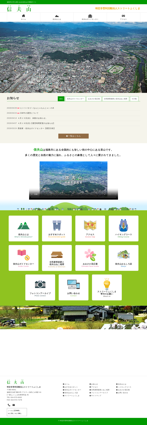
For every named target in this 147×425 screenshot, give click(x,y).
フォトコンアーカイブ (99, 393)
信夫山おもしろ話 (71, 393)
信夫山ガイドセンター (90, 17)
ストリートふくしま (72, 395)
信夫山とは (57, 17)
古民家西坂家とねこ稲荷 (100, 390)
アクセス (123, 17)
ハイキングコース (124, 387)
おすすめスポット (71, 387)
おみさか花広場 (124, 390)
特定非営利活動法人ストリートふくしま (74, 420)
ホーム (24, 17)
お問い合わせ (123, 393)
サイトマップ (96, 395)
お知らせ (94, 384)
